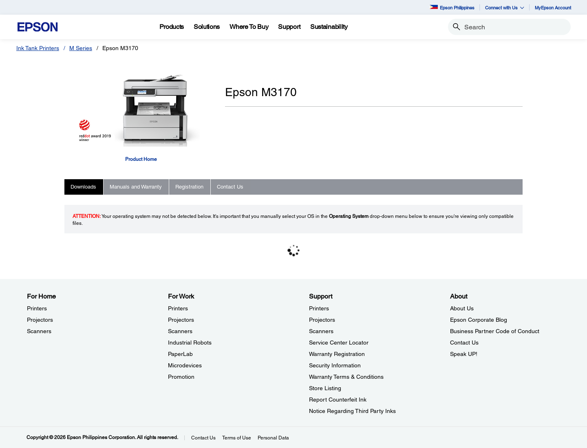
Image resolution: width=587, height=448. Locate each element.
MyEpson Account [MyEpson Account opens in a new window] (553, 7)
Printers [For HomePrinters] (37, 308)
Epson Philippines (452, 7)
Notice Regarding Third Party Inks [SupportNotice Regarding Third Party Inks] (352, 411)
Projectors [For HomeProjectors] (40, 319)
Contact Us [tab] (230, 187)
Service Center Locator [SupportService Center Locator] (339, 342)
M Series (80, 48)
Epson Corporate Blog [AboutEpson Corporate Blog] (478, 319)
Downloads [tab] (83, 187)
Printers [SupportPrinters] (319, 308)
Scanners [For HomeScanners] (39, 331)
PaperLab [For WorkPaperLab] (180, 354)
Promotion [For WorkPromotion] (181, 376)
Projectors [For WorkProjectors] (181, 319)
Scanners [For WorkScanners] (180, 331)
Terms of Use (236, 438)
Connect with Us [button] (504, 7)
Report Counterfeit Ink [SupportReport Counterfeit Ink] (337, 399)
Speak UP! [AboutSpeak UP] (463, 354)
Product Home (141, 159)
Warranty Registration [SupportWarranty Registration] (337, 354)
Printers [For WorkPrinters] (178, 308)
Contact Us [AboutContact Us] (464, 342)
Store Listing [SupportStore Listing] (325, 388)
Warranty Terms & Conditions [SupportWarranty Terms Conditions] (346, 376)
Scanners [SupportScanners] (321, 331)
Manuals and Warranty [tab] (136, 187)
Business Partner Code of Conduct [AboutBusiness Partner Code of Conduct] (494, 331)
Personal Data (273, 438)
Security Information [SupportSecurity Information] (335, 365)
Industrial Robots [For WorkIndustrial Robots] (190, 342)
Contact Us (203, 438)
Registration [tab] (189, 187)
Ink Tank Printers (37, 48)
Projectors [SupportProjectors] (322, 319)
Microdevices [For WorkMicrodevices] (185, 365)
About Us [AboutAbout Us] (462, 308)
